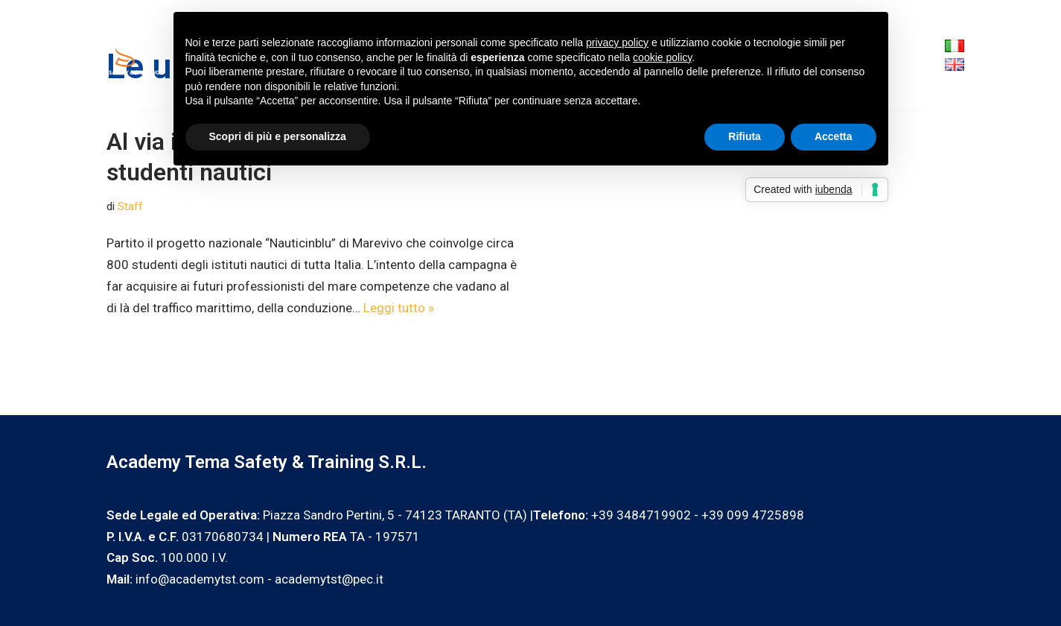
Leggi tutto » (398, 307)
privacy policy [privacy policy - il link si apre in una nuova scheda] (617, 42)
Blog (904, 54)
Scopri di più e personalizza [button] (277, 136)
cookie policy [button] (662, 57)
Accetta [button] (834, 136)
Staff (130, 206)
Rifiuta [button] (744, 136)
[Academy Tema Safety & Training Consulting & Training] (131, 54)
